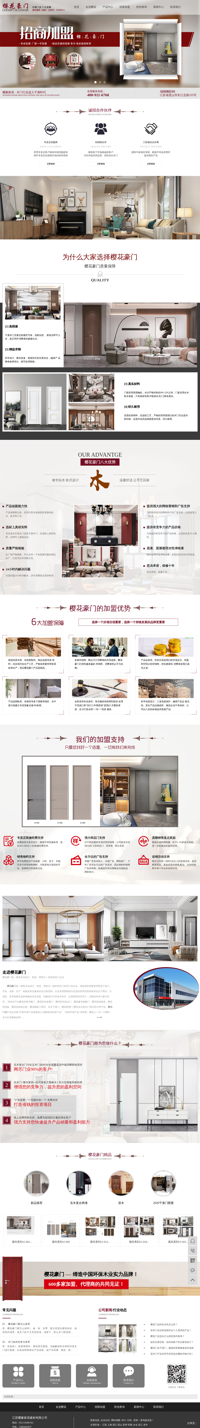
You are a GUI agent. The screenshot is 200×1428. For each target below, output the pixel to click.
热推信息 (94, 1420)
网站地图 (115, 1420)
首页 (76, 7)
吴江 (140, 1425)
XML (129, 1420)
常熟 (130, 1425)
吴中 (145, 1425)
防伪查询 (141, 7)
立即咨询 (51, 164)
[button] (95, 82)
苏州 (125, 1425)
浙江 (115, 1425)
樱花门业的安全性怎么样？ (164, 1324)
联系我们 (175, 7)
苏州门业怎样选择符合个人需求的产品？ (170, 1330)
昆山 (120, 1425)
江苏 (104, 1425)
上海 (110, 1425)
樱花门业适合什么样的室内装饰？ (167, 1336)
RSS (124, 1420)
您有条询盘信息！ (143, 1420)
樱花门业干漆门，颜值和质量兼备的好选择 (172, 1348)
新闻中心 (158, 7)
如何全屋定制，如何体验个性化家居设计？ (172, 1342)
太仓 (135, 1425)
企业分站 (105, 1420)
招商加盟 (125, 7)
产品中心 (108, 7)
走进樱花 (91, 7)
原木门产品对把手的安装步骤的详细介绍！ (172, 1354)
